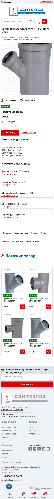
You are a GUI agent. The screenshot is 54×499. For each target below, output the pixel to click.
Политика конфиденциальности (12, 410)
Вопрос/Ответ (34, 430)
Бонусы (4, 437)
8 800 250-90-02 (13, 476)
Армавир (7, 2)
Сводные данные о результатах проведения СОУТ (18, 416)
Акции (4, 457)
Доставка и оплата (9, 427)
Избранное (30, 100)
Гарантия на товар (10, 434)
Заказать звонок (46, 2)
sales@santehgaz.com (14, 480)
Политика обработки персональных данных (16, 412)
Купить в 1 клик (29, 132)
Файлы (44, 233)
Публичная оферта (7, 414)
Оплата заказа (35, 434)
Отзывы (34, 233)
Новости (5, 454)
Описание (7, 233)
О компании (6, 450)
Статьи (31, 427)
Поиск (31, 21)
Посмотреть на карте (9, 174)
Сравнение (11, 100)
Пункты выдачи (8, 430)
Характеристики (21, 233)
